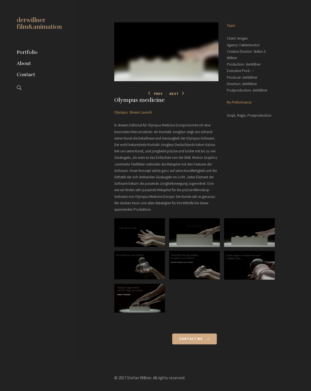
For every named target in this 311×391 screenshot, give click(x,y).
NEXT (177, 94)
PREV (155, 94)
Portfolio (27, 52)
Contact (26, 75)
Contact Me (194, 339)
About (24, 63)
